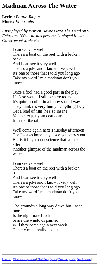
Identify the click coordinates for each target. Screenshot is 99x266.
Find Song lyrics (47, 259)
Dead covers (84, 259)
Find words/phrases (24, 259)
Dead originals (67, 259)
